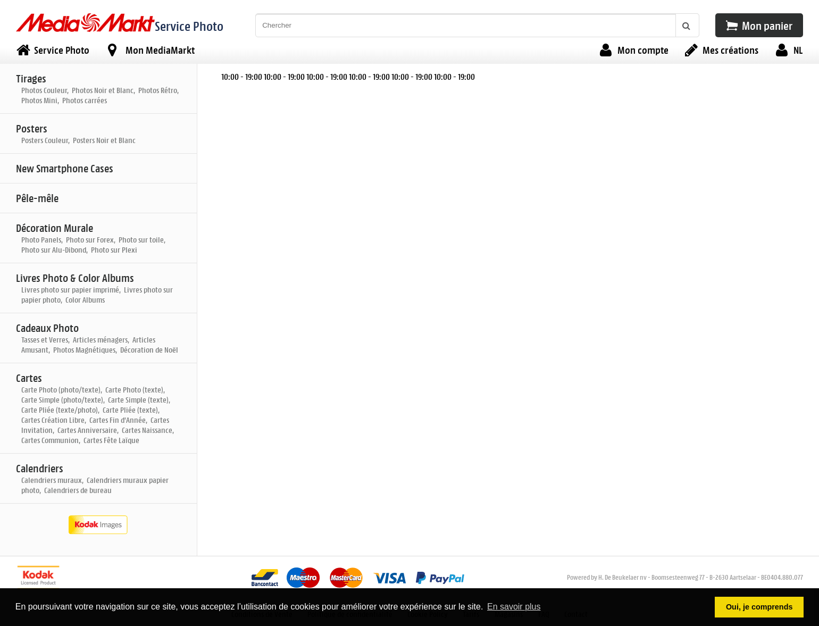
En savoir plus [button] (514, 606)
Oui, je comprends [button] (759, 607)
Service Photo (189, 26)
